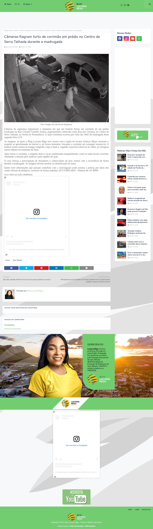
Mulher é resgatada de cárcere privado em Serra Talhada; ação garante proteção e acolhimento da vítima (138, 199)
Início (130, 509)
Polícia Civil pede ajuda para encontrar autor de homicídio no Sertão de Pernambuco (137, 188)
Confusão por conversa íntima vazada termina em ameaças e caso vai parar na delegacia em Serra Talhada (138, 178)
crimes (16, 30)
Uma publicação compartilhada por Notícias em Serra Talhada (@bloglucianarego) (85, 472)
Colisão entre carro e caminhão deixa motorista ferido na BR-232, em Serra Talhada (138, 243)
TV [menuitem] (17, 4)
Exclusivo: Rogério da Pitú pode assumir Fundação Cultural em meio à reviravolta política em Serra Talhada (138, 210)
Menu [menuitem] (26, 4)
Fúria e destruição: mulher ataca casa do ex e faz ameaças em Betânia (138, 254)
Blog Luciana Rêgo (12, 47)
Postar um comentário (12, 329)
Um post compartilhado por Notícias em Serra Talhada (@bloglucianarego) (36, 250)
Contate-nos (146, 509)
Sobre (137, 509)
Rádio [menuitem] (7, 4)
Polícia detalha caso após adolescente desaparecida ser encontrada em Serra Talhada (138, 221)
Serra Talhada (17, 260)
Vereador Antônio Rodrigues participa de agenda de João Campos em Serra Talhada (137, 232)
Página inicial (8, 30)
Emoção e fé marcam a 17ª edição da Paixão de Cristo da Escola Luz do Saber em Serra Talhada (138, 167)
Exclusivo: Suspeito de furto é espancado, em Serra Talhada (136, 156)
